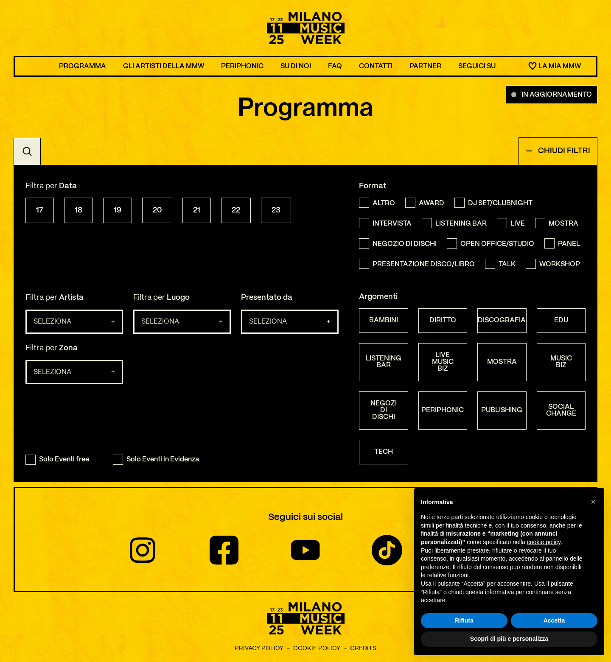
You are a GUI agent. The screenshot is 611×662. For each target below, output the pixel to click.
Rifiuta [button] (464, 620)
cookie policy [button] (544, 542)
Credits (363, 648)
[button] (593, 501)
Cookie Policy (316, 648)
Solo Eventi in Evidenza (156, 460)
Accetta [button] (554, 620)
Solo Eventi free (57, 460)
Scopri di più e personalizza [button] (509, 639)
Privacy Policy (259, 648)
